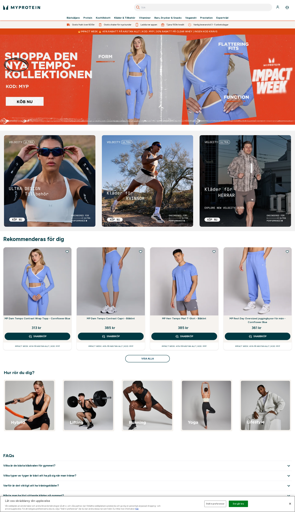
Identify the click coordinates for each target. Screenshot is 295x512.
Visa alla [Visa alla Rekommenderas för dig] (147, 358)
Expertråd (222, 18)
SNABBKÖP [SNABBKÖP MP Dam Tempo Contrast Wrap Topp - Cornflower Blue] (37, 336)
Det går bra (238, 504)
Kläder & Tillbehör (124, 18)
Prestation (206, 18)
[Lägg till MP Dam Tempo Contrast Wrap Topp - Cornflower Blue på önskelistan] (67, 252)
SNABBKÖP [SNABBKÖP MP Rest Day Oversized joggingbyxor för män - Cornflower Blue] (257, 336)
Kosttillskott (103, 18)
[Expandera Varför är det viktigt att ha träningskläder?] (147, 486)
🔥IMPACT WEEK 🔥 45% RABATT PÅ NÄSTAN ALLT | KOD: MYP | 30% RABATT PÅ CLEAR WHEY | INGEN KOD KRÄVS (147, 31)
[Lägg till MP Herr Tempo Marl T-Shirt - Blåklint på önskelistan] (214, 252)
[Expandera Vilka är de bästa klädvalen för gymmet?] (147, 466)
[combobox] (203, 7)
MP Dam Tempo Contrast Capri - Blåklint (111, 318)
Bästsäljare (73, 18)
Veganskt (191, 18)
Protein (87, 18)
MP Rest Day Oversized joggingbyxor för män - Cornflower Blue (257, 320)
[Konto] (278, 7)
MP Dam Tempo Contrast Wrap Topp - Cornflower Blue (37, 318)
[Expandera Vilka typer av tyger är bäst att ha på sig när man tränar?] (147, 476)
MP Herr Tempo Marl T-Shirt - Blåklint (184, 318)
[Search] (138, 7)
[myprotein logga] (21, 7)
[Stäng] (290, 503)
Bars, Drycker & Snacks (168, 18)
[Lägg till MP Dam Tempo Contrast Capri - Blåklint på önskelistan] (141, 252)
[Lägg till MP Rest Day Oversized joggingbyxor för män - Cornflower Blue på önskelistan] (287, 252)
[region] (147, 504)
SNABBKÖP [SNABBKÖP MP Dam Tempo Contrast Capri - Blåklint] (111, 336)
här (137, 509)
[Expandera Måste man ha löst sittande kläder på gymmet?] (147, 496)
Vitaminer (145, 18)
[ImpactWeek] (147, 80)
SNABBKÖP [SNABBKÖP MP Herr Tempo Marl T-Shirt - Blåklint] (184, 336)
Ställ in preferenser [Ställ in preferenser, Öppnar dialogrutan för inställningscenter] (215, 504)
